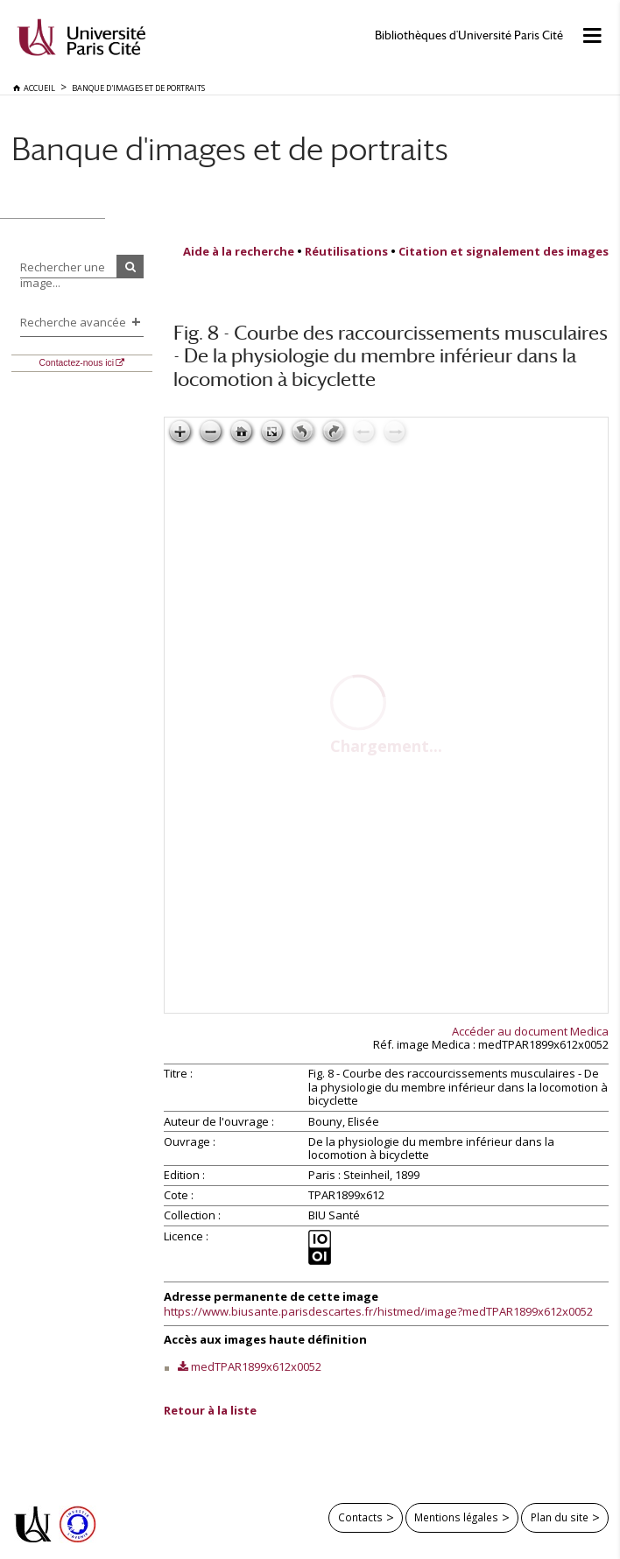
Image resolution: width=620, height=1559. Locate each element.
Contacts (360, 1517)
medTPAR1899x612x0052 (256, 1366)
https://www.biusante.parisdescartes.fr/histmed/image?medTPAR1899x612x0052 (378, 1311)
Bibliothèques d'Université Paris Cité (469, 35)
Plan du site (559, 1517)
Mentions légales (456, 1517)
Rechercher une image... (62, 275)
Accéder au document (530, 1031)
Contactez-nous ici (76, 363)
